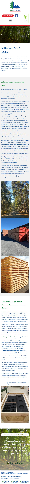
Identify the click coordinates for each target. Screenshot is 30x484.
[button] (10, 20)
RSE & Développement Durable (8, 473)
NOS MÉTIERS (10, 472)
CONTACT (25, 473)
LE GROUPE (3, 472)
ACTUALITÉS (19, 473)
